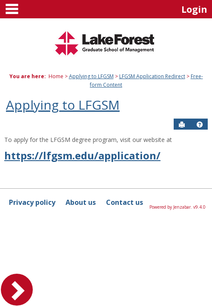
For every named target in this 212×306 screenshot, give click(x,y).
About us (81, 202)
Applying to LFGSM (91, 76)
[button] (200, 124)
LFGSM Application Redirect (152, 76)
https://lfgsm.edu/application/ (82, 155)
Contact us (124, 202)
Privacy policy (32, 202)
